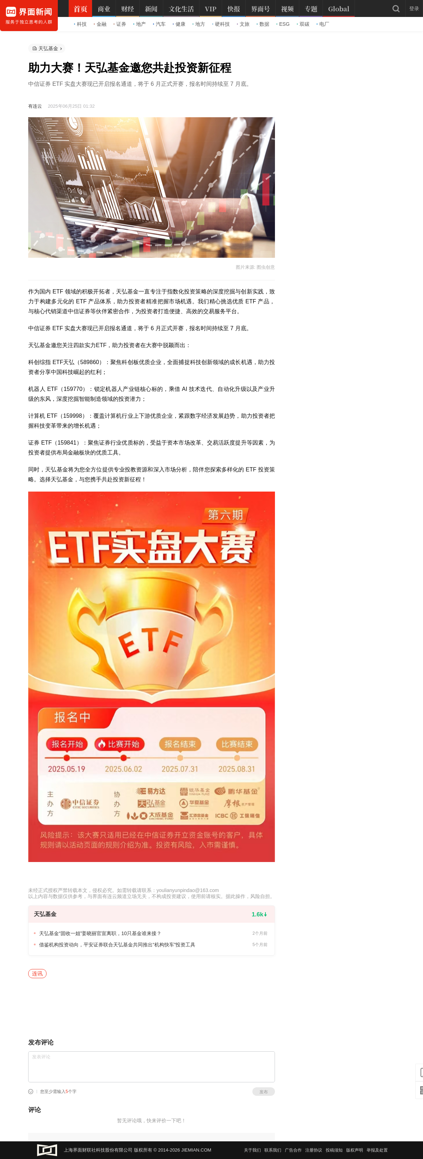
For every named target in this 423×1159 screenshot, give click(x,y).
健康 (179, 24)
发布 (263, 1091)
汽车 (159, 24)
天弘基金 (48, 48)
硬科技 (221, 24)
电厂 (323, 24)
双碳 (303, 24)
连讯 (37, 973)
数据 (263, 24)
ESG (283, 24)
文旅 (243, 24)
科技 (80, 24)
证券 (120, 24)
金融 (100, 24)
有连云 (35, 106)
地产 (139, 24)
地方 (198, 24)
